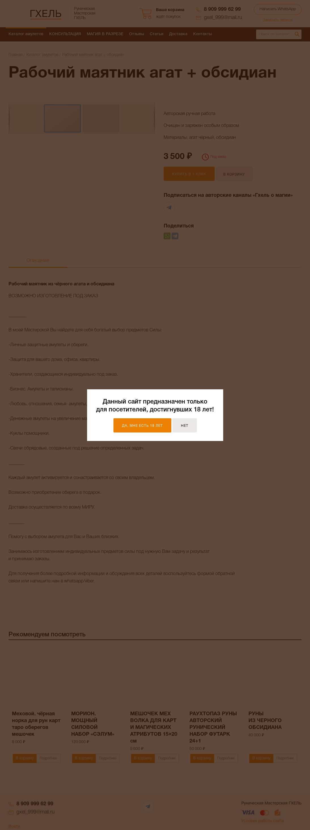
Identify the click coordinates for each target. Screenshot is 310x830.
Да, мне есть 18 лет (142, 425)
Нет (184, 425)
